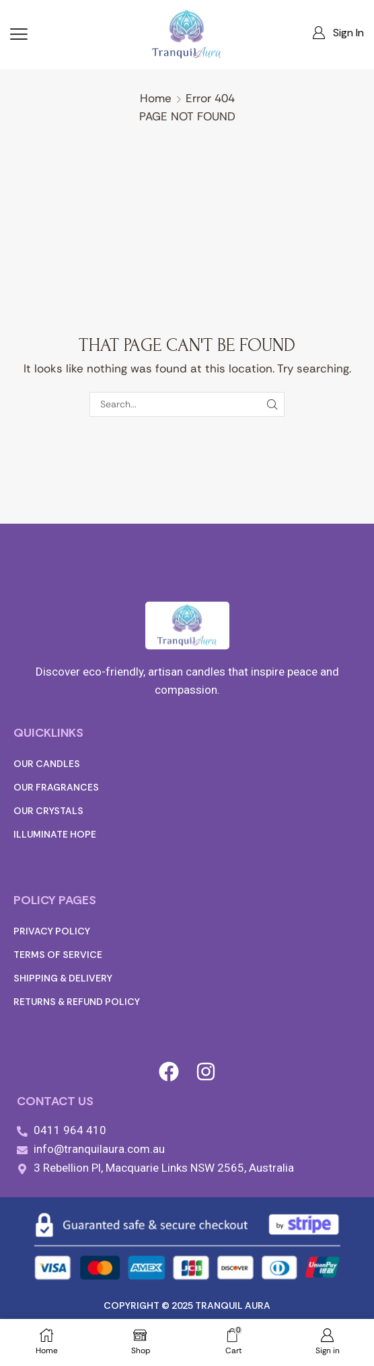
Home (156, 98)
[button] (19, 34)
